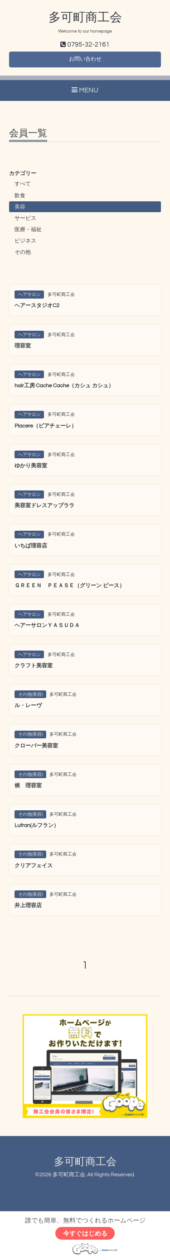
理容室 (23, 346)
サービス (25, 218)
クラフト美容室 (34, 666)
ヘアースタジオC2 (37, 306)
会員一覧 (28, 133)
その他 (23, 252)
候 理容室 (28, 786)
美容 (20, 207)
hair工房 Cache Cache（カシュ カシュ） (64, 386)
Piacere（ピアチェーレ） (46, 426)
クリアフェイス (34, 866)
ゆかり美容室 (31, 466)
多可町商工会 (85, 17)
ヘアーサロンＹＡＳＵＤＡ (47, 625)
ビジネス (25, 241)
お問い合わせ (85, 59)
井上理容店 (28, 905)
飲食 (20, 196)
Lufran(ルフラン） (37, 825)
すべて (23, 184)
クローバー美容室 (36, 746)
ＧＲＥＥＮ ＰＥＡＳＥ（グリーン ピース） (70, 586)
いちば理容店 (31, 546)
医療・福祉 (28, 230)
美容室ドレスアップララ (44, 506)
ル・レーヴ (28, 705)
